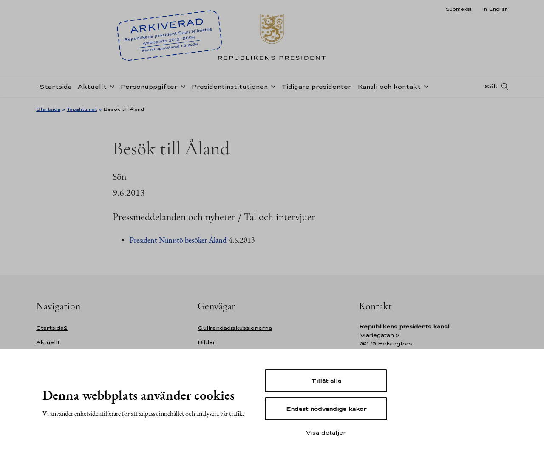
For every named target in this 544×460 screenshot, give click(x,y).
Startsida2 (52, 327)
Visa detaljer (326, 432)
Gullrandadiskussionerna (235, 327)
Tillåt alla (326, 380)
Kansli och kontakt (389, 86)
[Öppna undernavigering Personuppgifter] (181, 86)
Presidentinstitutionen (229, 86)
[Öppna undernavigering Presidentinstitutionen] (271, 86)
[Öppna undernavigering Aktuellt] (110, 86)
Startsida (55, 86)
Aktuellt (92, 86)
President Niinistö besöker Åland (178, 240)
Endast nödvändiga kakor (326, 408)
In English (495, 9)
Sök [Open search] (490, 86)
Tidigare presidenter (316, 86)
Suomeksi (458, 9)
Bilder (206, 342)
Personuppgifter (149, 86)
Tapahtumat (82, 109)
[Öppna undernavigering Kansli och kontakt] (424, 86)
